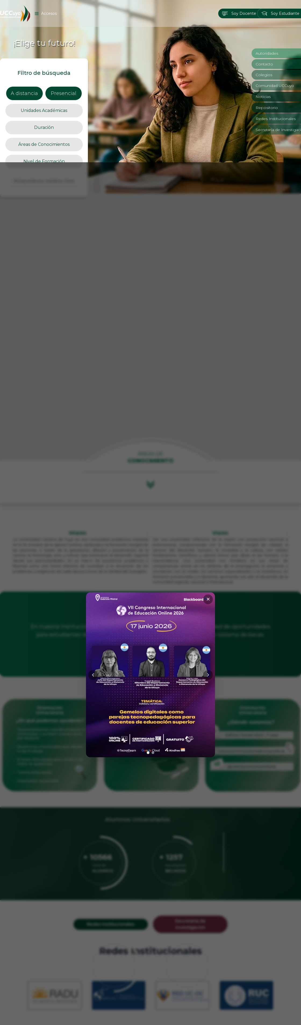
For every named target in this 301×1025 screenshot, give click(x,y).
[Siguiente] (208, 512)
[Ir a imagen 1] (148, 590)
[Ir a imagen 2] (153, 590)
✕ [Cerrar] (208, 437)
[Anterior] (93, 512)
